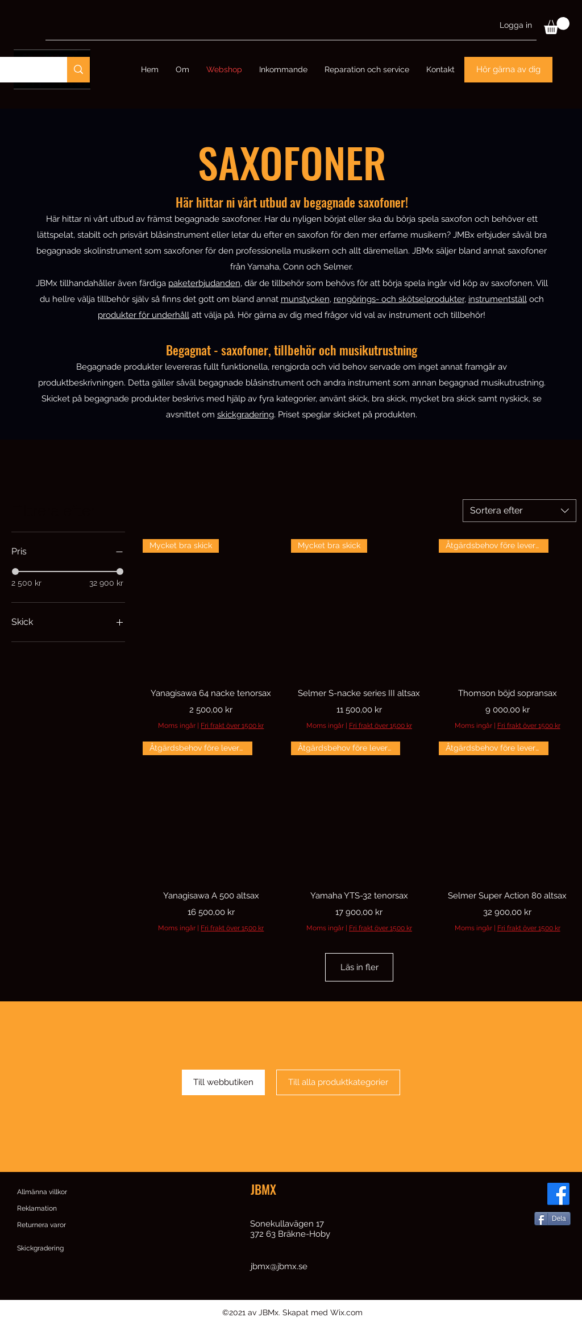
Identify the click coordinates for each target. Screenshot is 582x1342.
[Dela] (552, 1234)
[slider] (15, 571)
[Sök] (78, 69)
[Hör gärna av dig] (508, 69)
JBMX (263, 1205)
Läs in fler (359, 975)
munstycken (305, 299)
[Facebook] (558, 1210)
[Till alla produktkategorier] (338, 1098)
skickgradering (245, 414)
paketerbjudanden (204, 283)
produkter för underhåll (143, 315)
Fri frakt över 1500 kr (232, 726)
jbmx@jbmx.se (279, 1282)
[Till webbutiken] (223, 1098)
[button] (556, 25)
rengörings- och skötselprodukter (399, 299)
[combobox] (519, 510)
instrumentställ (497, 299)
